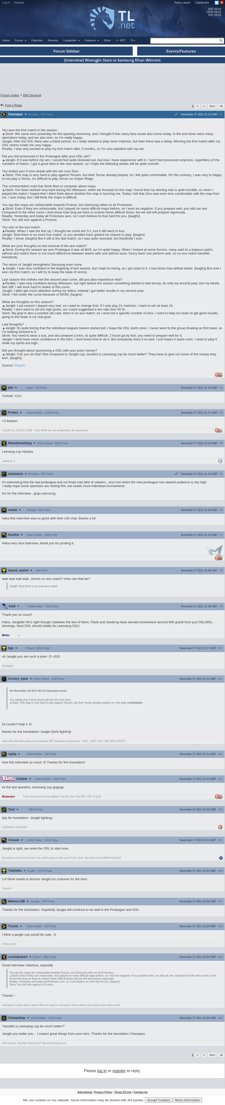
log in (102, 1071)
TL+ (132, 40)
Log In (6, 2)
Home (6, 40)
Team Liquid (182, 2)
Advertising (84, 1092)
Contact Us (141, 1092)
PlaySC (19, 365)
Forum (21, 40)
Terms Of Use (122, 1092)
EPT (120, 40)
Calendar (37, 40)
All (221, 106)
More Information (187, 1100)
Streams (53, 40)
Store (107, 40)
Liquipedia (202, 2)
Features (92, 40)
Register (19, 2)
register (119, 1071)
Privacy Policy (103, 1092)
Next (212, 106)
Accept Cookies (158, 1100)
